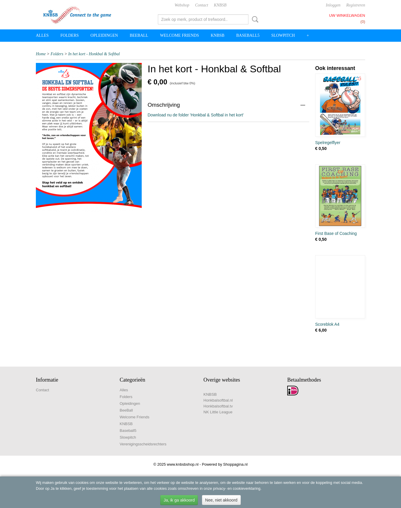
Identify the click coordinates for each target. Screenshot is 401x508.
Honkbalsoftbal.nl (218, 400)
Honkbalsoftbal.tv (218, 406)
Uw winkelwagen (347, 15)
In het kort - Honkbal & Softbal (94, 54)
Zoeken (254, 19)
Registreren (355, 5)
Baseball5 (247, 35)
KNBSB (220, 5)
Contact (201, 5)
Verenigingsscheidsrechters (143, 444)
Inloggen (333, 5)
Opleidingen (104, 35)
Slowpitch (283, 35)
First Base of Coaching (336, 233)
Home (41, 54)
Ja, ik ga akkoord (179, 500)
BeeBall (139, 35)
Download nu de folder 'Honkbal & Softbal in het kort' (196, 115)
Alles (42, 35)
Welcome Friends (179, 35)
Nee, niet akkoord (221, 500)
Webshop (182, 5)
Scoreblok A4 (327, 324)
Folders (70, 35)
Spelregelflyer (327, 142)
